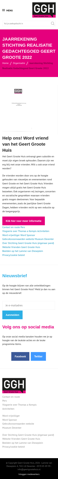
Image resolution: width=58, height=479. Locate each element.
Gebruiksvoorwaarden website (18, 239)
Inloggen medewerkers (28, 474)
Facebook (20, 356)
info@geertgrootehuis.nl (28, 469)
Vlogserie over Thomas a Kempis (19, 231)
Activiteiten (43, 231)
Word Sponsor (27, 235)
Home (5, 63)
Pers (23, 227)
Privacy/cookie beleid (13, 255)
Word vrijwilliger (11, 235)
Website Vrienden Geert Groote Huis (21, 247)
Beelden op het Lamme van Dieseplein (22, 250)
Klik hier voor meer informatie (23, 221)
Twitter (38, 356)
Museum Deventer (44, 239)
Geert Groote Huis (44, 10)
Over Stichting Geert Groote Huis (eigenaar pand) (28, 243)
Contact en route (11, 227)
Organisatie (19, 63)
